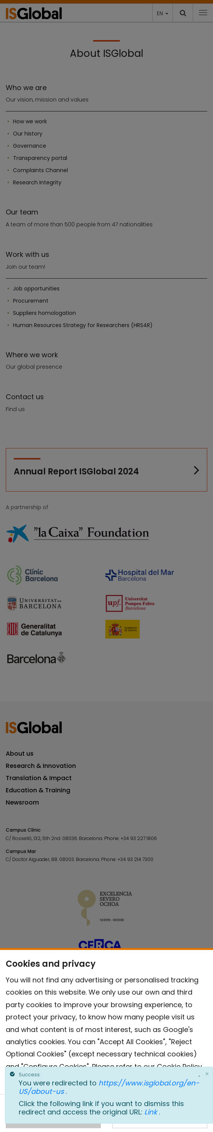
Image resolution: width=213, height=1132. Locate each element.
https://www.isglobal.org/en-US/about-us (109, 1087)
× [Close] (199, 1076)
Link (151, 1112)
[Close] (207, 1073)
